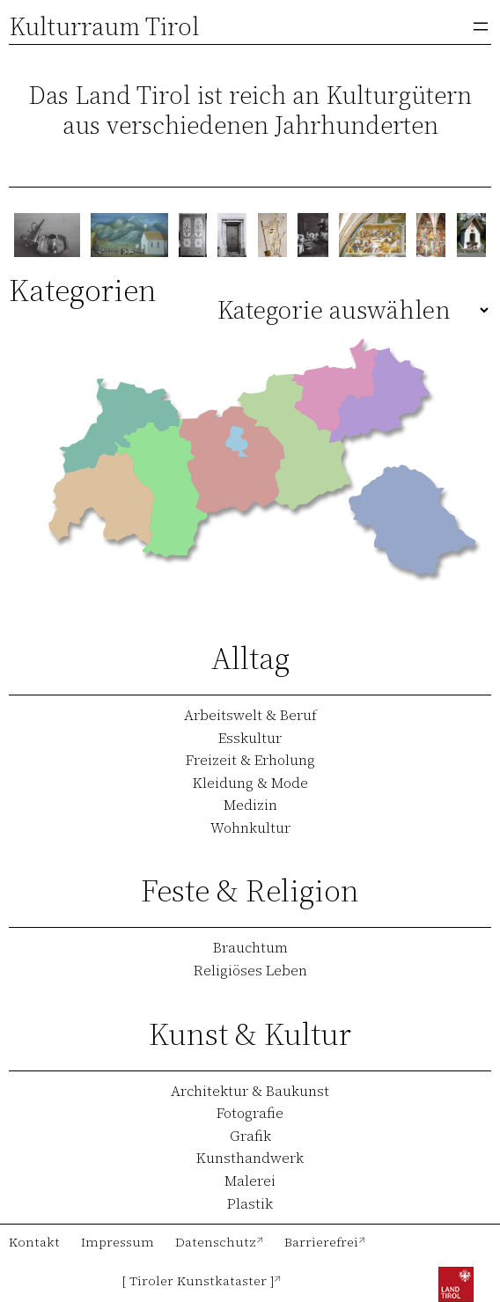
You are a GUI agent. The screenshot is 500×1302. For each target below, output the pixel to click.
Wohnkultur (250, 827)
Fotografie (250, 1112)
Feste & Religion (250, 890)
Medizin (250, 804)
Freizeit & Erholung (250, 759)
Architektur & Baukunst (250, 1090)
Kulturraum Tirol (104, 26)
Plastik (250, 1203)
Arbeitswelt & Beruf (250, 715)
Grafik (250, 1135)
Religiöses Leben (250, 970)
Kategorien (83, 290)
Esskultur (250, 737)
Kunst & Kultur (250, 1034)
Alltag (250, 658)
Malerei (250, 1180)
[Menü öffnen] (480, 26)
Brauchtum (250, 947)
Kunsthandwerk (250, 1157)
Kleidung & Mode (250, 782)
